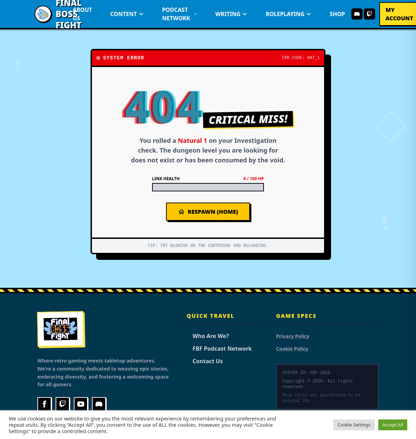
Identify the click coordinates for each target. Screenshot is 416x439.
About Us (82, 14)
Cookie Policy (292, 348)
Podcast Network (179, 14)
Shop (337, 14)
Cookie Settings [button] (353, 425)
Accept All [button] (392, 425)
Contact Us (205, 361)
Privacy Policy (292, 336)
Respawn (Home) (208, 211)
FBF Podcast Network (219, 348)
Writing (231, 14)
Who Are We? (208, 336)
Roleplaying (288, 14)
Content (127, 14)
